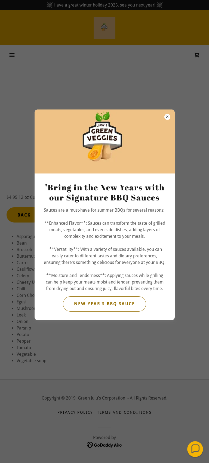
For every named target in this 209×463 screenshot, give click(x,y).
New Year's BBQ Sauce (104, 303)
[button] (195, 449)
